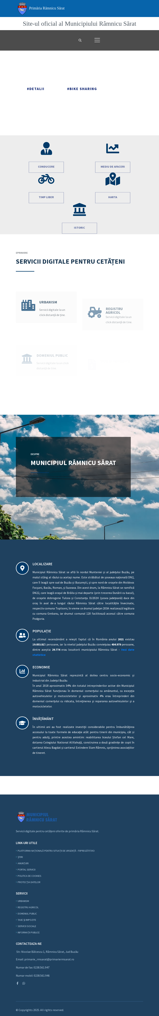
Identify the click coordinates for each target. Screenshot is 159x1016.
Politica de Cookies (29, 876)
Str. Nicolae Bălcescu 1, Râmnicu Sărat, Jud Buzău (47, 952)
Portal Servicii (26, 869)
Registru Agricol (28, 907)
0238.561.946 (42, 975)
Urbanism (23, 901)
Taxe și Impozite (27, 920)
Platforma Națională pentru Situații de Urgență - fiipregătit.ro (56, 850)
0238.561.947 (41, 967)
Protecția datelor (29, 882)
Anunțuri (23, 863)
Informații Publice (29, 932)
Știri (20, 857)
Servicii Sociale (27, 926)
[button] (97, 40)
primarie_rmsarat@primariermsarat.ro (49, 959)
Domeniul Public (27, 913)
